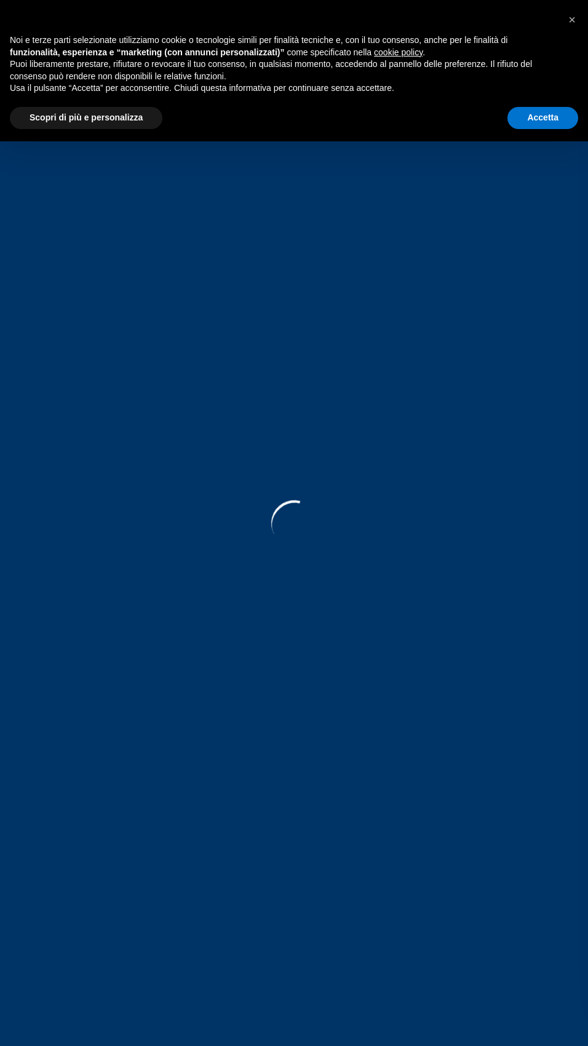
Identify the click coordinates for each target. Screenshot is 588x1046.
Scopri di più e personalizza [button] (86, 117)
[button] (572, 19)
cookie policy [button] (398, 52)
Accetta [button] (542, 117)
